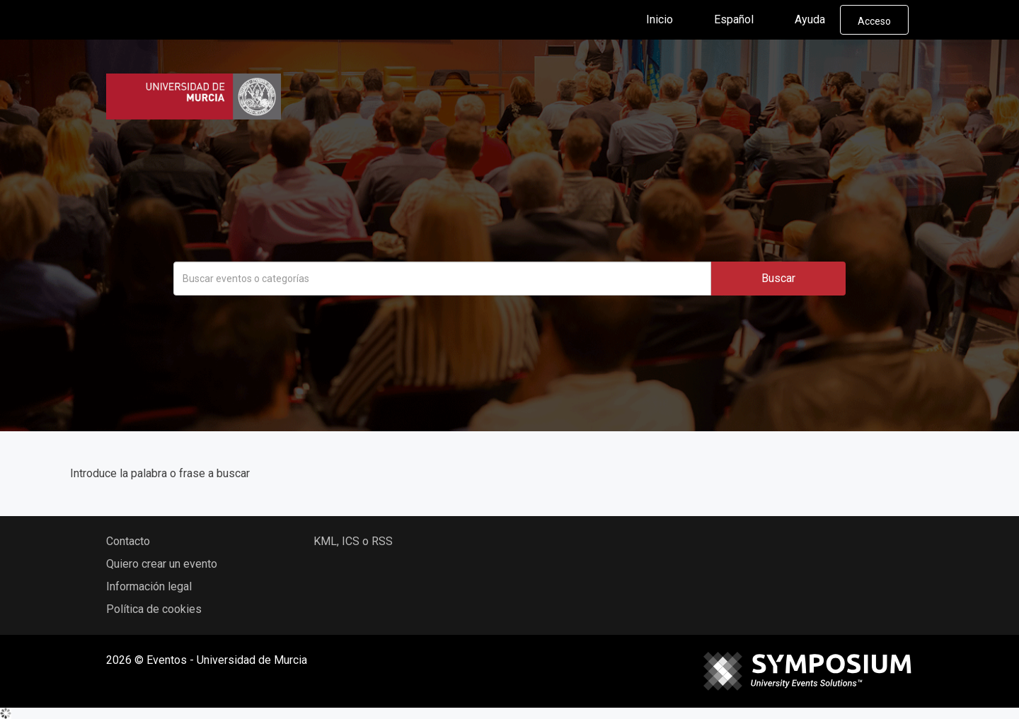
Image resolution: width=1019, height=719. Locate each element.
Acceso (874, 21)
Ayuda (810, 19)
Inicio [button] (671, 19)
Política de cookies (154, 609)
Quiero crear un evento (161, 564)
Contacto (128, 541)
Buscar (778, 278)
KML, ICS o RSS (353, 541)
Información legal (149, 586)
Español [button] (745, 19)
